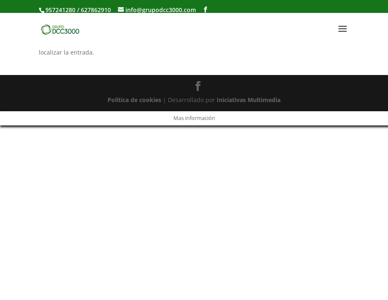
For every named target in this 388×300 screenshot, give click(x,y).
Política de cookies (134, 100)
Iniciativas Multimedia (248, 100)
